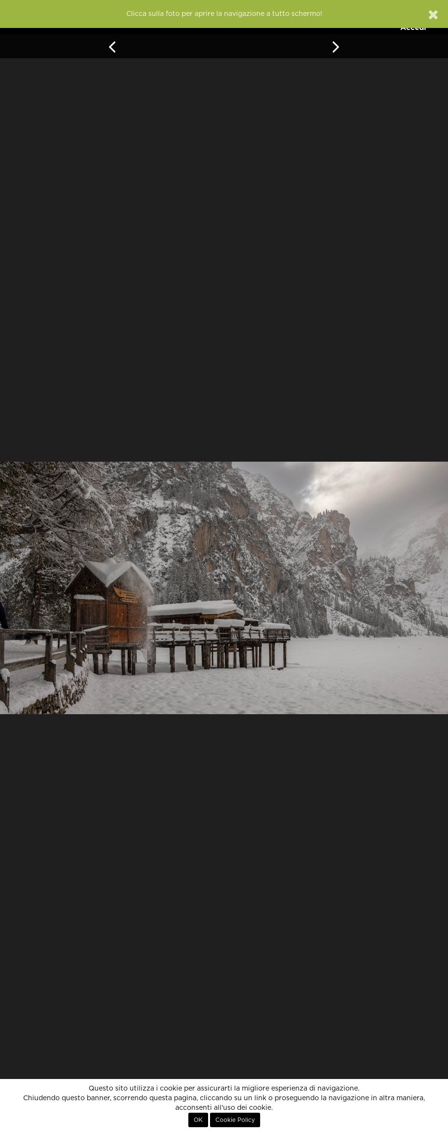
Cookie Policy (235, 1120)
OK (198, 1120)
